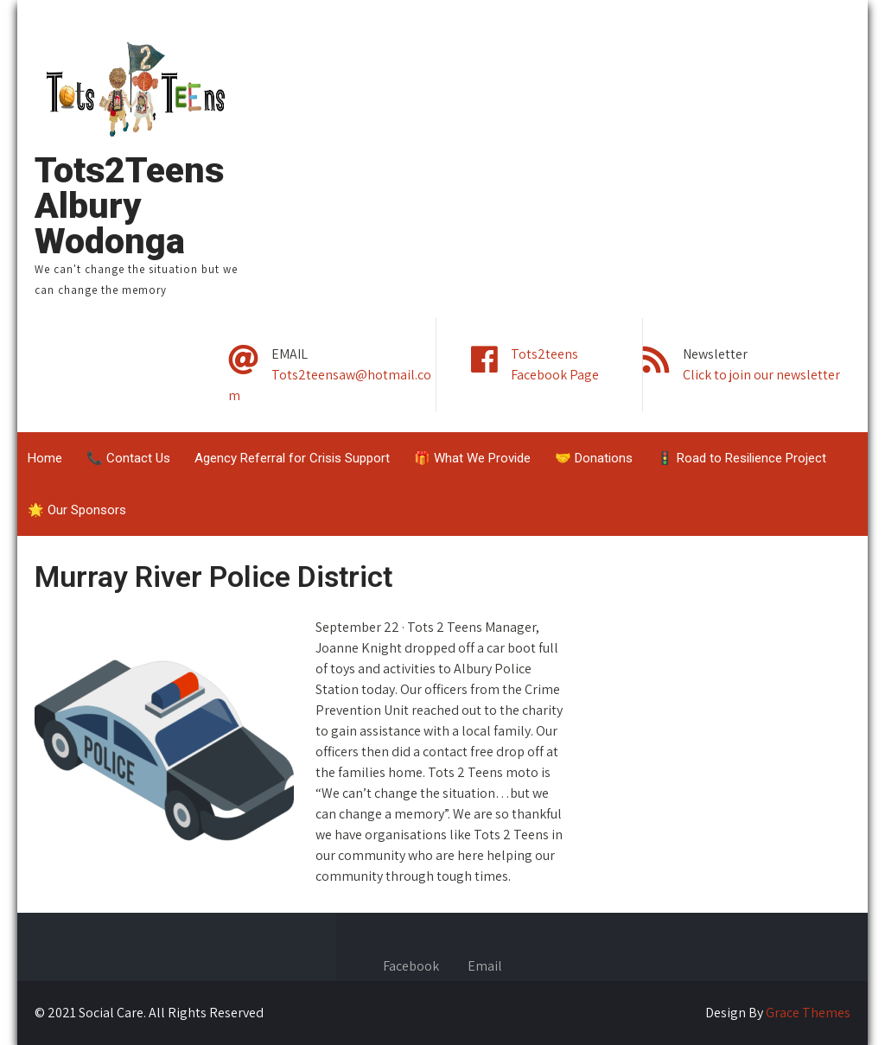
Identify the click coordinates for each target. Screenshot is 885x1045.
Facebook (411, 967)
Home (45, 458)
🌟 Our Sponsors (77, 510)
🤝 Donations (594, 458)
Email (485, 967)
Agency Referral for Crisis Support (292, 458)
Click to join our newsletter (761, 375)
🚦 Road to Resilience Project (741, 458)
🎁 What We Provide (472, 458)
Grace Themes (808, 1013)
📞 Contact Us (128, 458)
